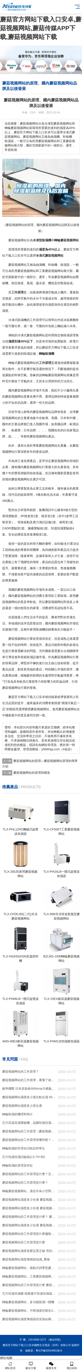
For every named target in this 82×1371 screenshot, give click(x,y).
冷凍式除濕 (16, 320)
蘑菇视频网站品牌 (45, 412)
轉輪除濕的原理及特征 (17, 1165)
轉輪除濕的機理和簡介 (17, 1114)
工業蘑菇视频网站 (51, 271)
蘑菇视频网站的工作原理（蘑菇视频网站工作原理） (29, 1131)
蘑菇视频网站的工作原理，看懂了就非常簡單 (29, 1080)
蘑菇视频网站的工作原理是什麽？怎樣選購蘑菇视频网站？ (29, 1174)
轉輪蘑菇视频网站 (66, 240)
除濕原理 (69, 335)
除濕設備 (30, 353)
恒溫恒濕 (57, 528)
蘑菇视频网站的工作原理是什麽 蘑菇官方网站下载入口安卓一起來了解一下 (29, 1285)
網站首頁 (10, 1366)
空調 (8, 277)
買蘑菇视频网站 (38, 709)
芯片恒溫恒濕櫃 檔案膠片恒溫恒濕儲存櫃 (29, 1293)
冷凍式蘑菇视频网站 (49, 255)
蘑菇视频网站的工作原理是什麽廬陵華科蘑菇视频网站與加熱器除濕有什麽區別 (29, 1233)
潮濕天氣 (67, 703)
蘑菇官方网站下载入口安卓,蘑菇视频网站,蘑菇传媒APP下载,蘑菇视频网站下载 (40, 28)
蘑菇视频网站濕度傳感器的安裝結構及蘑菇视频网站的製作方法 (29, 1319)
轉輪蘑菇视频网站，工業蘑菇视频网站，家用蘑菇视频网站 (29, 1276)
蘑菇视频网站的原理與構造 (31, 772)
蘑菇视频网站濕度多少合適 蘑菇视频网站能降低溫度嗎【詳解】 (29, 1199)
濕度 (42, 249)
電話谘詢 (71, 1366)
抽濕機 (40, 264)
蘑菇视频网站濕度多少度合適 (22, 1105)
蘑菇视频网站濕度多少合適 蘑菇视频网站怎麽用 (29, 1225)
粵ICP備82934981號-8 (49, 1350)
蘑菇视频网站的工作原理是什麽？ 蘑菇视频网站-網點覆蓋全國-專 (29, 1216)
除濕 (45, 240)
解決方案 (31, 1366)
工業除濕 (60, 595)
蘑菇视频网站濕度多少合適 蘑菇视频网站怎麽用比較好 (29, 1208)
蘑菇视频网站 (17, 240)
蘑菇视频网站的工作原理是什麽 (23, 1242)
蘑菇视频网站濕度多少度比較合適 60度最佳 (29, 1097)
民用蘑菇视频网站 (23, 271)
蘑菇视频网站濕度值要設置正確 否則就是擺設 (29, 1251)
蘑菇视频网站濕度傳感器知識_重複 (26, 1259)
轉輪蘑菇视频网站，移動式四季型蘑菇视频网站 (29, 1268)
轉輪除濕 (45, 353)
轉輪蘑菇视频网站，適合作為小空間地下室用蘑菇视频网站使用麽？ (29, 1191)
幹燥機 (52, 264)
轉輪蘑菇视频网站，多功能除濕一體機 (28, 1302)
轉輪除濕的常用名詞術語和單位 (23, 1148)
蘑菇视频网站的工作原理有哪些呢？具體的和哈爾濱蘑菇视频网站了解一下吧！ (29, 1140)
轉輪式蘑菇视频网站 (22, 363)
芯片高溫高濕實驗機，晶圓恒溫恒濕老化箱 (29, 1122)
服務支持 (51, 1366)
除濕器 (65, 264)
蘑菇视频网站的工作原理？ (20, 1071)
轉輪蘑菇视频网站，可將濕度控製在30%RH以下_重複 (29, 1310)
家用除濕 (36, 629)
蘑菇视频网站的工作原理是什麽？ (25, 1182)
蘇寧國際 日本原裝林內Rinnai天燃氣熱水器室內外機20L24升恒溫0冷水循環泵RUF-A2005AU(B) (29, 1088)
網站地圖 (6, 1358)
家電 (73, 430)
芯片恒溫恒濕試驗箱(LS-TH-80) (23, 1157)
